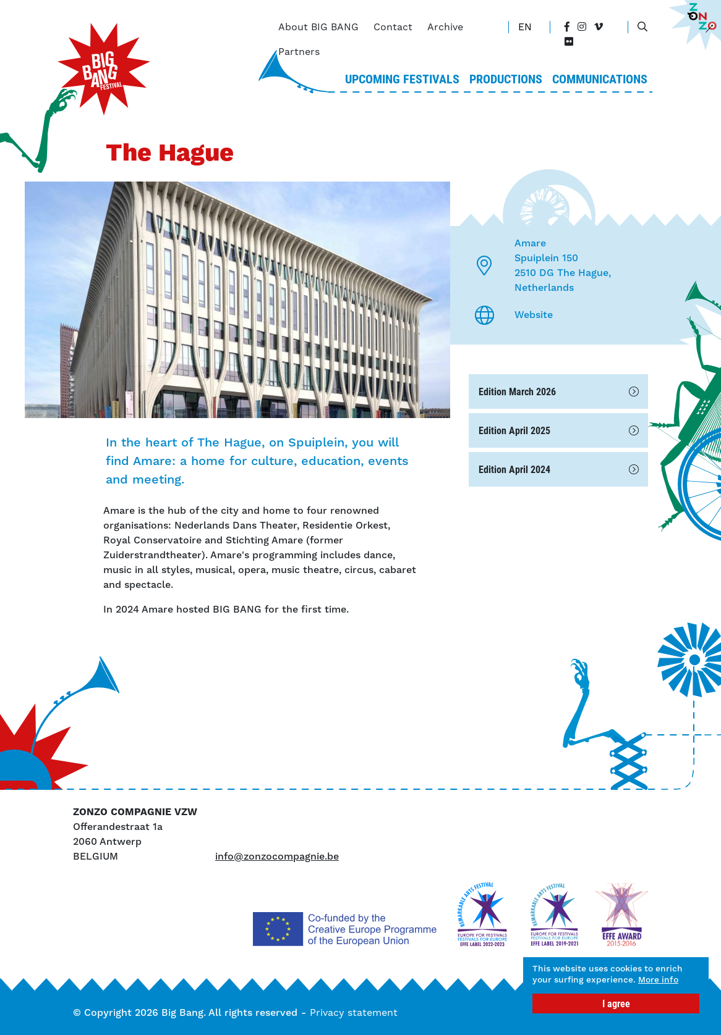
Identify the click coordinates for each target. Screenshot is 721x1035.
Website (533, 315)
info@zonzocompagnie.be (277, 856)
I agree (616, 1003)
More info (557, 979)
